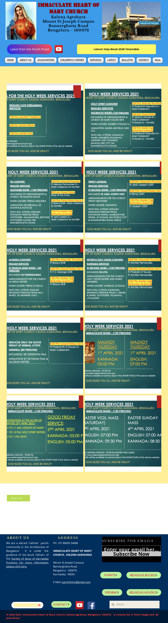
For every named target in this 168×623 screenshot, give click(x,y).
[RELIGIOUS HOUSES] (144, 592)
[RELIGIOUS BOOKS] (143, 575)
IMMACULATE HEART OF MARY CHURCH (68, 8)
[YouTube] (59, 49)
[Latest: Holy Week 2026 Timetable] (116, 49)
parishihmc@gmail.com (76, 582)
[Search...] (134, 604)
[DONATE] (111, 575)
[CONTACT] (61, 604)
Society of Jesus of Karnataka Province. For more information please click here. (27, 562)
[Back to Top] (18, 498)
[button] (26, 60)
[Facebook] (91, 605)
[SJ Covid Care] (27, 605)
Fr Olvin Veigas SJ (141, 614)
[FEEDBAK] (112, 592)
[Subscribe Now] (131, 553)
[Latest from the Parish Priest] (29, 49)
